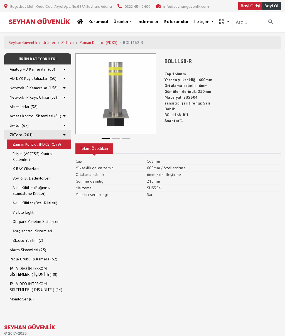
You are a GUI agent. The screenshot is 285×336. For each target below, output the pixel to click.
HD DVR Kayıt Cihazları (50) (33, 78)
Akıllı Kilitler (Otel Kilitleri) (35, 202)
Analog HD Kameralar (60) (32, 69)
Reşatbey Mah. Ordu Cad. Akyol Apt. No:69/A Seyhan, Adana (61, 6)
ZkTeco (67, 42)
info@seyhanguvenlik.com (186, 6)
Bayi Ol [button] (271, 6)
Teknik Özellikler (94, 148)
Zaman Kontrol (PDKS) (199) (37, 144)
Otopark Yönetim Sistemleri (36, 221)
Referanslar (176, 21)
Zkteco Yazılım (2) (28, 240)
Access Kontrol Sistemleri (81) (35, 115)
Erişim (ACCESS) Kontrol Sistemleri (33, 156)
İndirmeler (148, 21)
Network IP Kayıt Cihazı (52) (33, 97)
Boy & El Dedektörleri (32, 178)
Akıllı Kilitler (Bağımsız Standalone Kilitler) (32, 190)
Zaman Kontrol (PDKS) (98, 42)
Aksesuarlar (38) (24, 106)
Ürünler (49, 42)
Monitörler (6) (22, 299)
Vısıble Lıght (23, 212)
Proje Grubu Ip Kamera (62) (33, 259)
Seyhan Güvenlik (23, 42)
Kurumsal (98, 21)
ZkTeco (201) (21, 134)
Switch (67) (19, 125)
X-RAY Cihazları (26, 168)
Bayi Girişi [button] (250, 6)
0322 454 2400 (138, 6)
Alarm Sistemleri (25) (28, 249)
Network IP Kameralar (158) (34, 87)
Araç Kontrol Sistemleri (32, 230)
